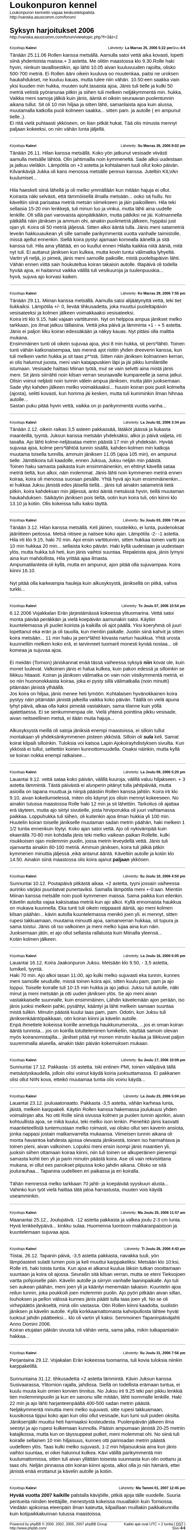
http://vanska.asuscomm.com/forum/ (43, 17)
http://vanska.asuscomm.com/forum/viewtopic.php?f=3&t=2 (64, 37)
